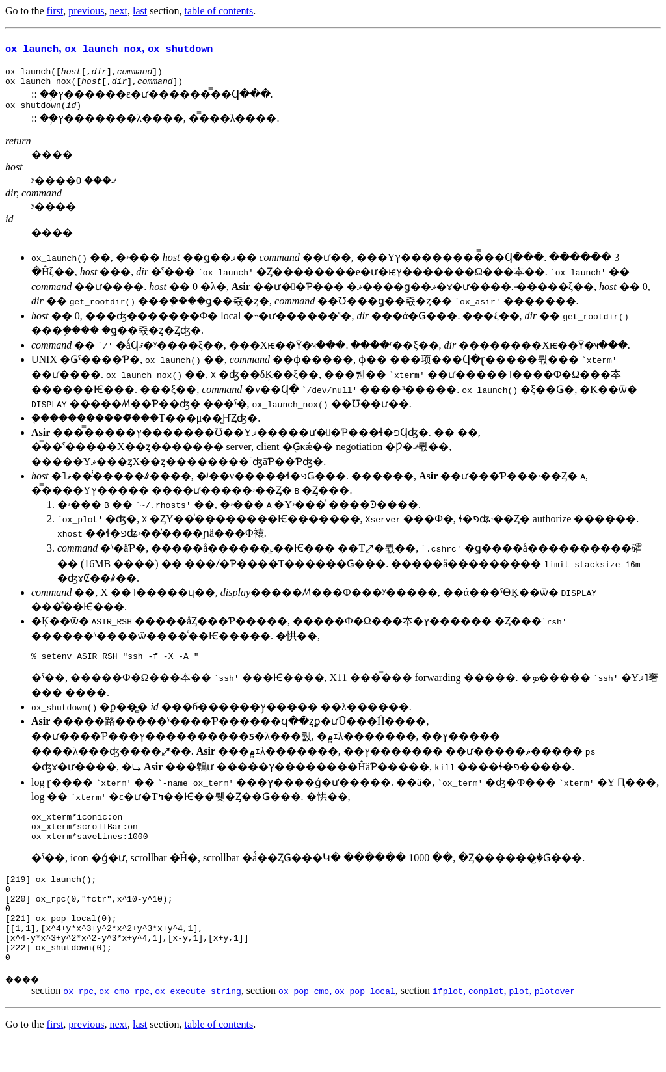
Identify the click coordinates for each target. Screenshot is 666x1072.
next (118, 10)
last (140, 10)
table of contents (219, 10)
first (55, 10)
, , (109, 48)
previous (86, 10)
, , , (504, 1021)
